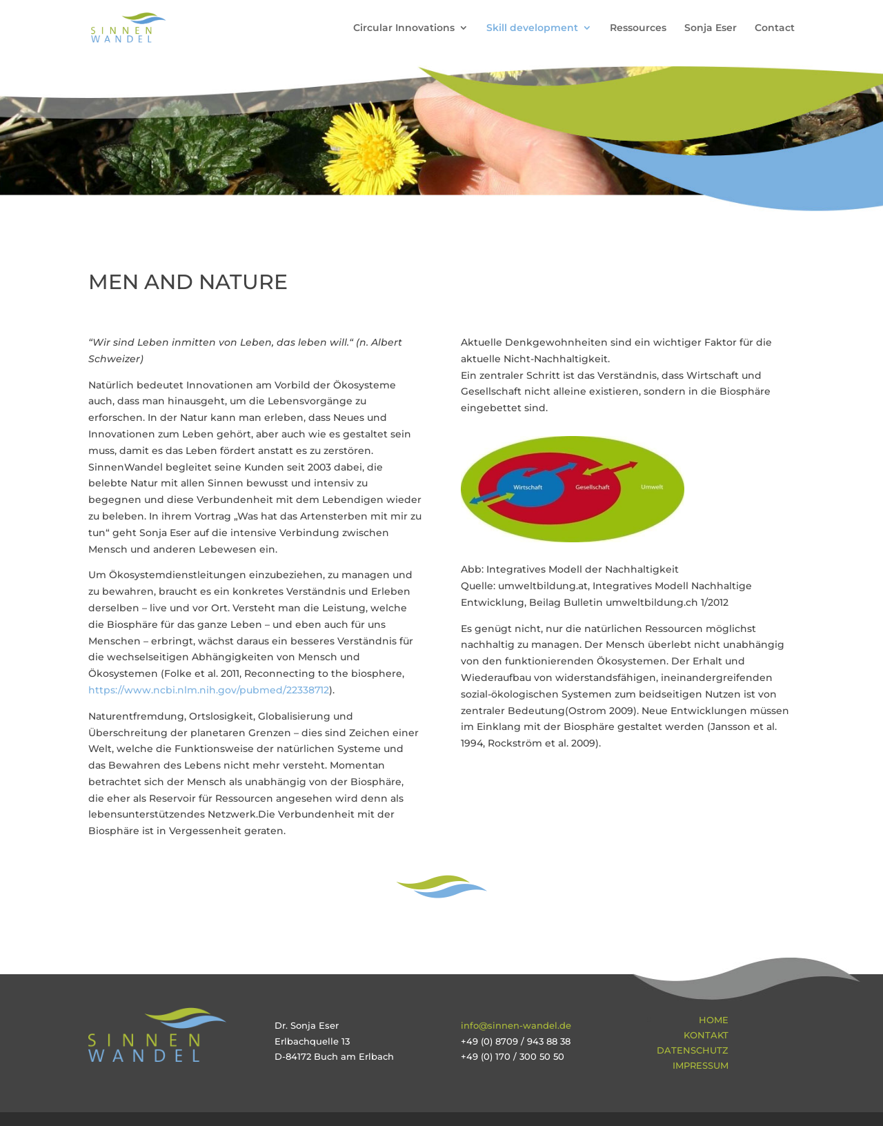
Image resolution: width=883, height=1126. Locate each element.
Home (713, 1019)
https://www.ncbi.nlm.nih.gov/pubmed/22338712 (208, 690)
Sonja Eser (710, 28)
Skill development (532, 28)
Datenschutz (692, 1050)
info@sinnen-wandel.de (516, 1025)
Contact (775, 28)
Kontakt (706, 1034)
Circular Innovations (404, 28)
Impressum (700, 1065)
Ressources (638, 28)
